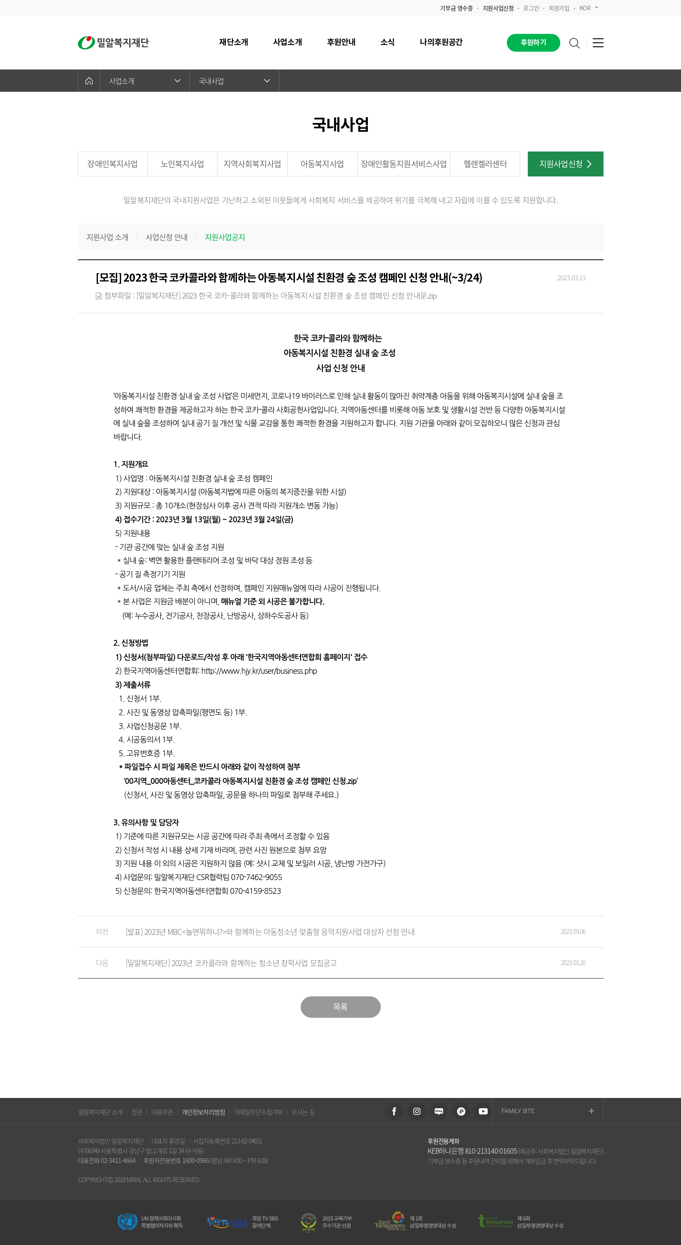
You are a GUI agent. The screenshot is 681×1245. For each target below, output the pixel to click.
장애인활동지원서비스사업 (404, 164)
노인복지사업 (182, 164)
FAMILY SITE (548, 1111)
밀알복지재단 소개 (100, 1111)
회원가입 (559, 8)
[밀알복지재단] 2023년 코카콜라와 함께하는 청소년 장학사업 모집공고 (332, 962)
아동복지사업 (322, 164)
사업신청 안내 (167, 237)
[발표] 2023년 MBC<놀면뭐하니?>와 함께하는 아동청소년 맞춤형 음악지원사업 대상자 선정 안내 (332, 931)
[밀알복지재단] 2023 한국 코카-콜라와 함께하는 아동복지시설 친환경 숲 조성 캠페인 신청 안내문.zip (286, 295)
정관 (136, 1111)
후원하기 (533, 42)
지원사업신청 (565, 164)
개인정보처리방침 (203, 1111)
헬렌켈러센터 (485, 164)
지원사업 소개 (107, 237)
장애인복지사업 (112, 164)
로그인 (531, 8)
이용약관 (162, 1111)
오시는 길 (302, 1111)
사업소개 (144, 80)
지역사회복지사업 (252, 164)
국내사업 (234, 80)
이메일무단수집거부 (258, 1111)
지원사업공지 (225, 237)
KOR (588, 8)
